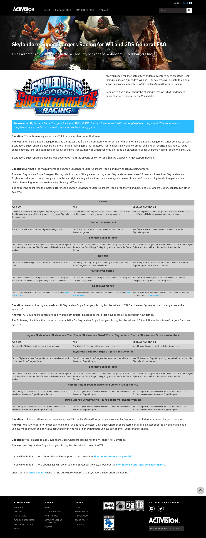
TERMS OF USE (81, 512)
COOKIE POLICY (81, 520)
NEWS (16, 529)
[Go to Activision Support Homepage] (25, 10)
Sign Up (177, 3)
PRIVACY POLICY (81, 516)
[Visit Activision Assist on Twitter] (161, 508)
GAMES (47, 10)
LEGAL (77, 508)
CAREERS (18, 512)
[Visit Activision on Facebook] (152, 508)
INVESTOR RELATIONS (23, 524)
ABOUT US (18, 508)
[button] (190, 3)
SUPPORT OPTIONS (85, 10)
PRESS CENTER (20, 516)
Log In (185, 3)
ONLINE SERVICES (63, 10)
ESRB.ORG (79, 524)
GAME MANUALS (51, 516)
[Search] (189, 10)
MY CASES (103, 10)
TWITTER (48, 527)
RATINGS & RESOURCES (24, 520)
